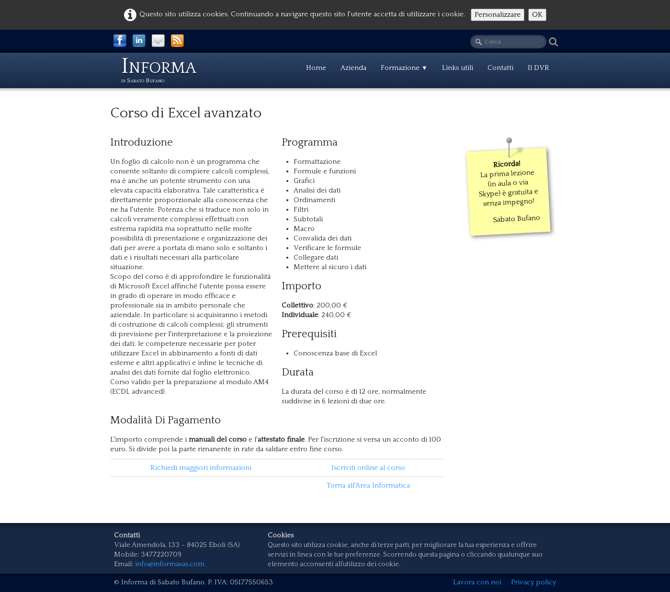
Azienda (353, 68)
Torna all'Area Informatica (368, 485)
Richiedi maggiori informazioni (200, 468)
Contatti (500, 68)
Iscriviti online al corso (368, 468)
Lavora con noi (477, 582)
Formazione (404, 68)
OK (537, 15)
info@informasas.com (169, 564)
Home (316, 68)
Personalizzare (498, 15)
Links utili (457, 68)
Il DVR (538, 68)
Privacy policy (533, 582)
